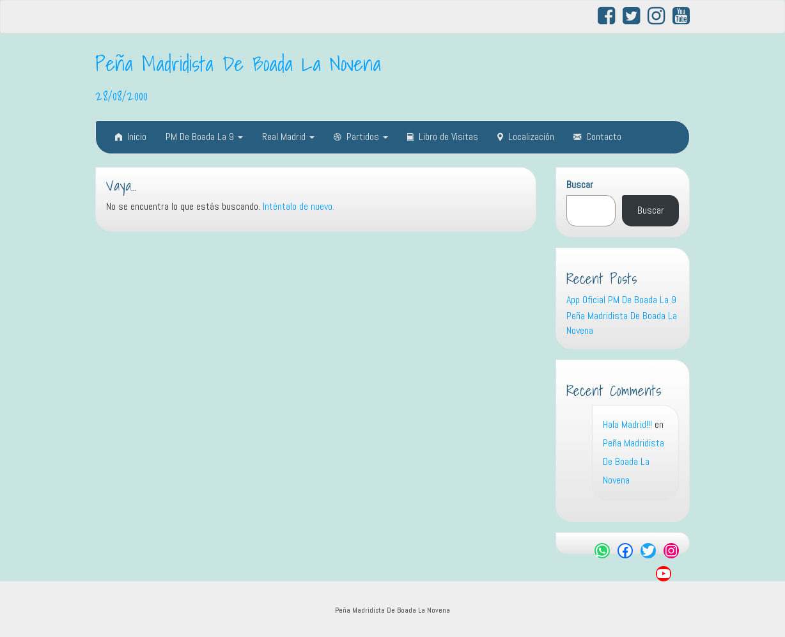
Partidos (361, 137)
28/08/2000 (121, 95)
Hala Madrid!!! (627, 424)
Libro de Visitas (442, 137)
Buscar (579, 184)
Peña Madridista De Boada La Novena (238, 63)
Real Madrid (288, 136)
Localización (525, 137)
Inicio (130, 137)
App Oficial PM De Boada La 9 (621, 299)
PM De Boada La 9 (204, 136)
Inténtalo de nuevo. (298, 206)
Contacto (597, 137)
